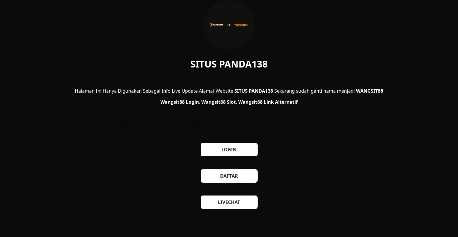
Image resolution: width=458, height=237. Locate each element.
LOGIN (229, 149)
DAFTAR (229, 176)
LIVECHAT (229, 202)
